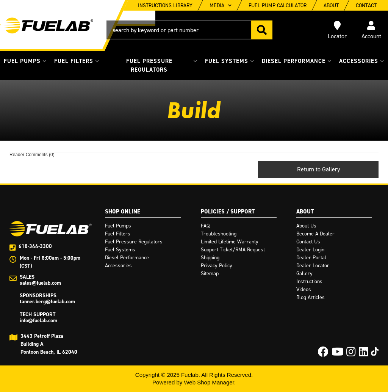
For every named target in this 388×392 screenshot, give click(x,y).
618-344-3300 (35, 246)
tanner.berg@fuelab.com (47, 301)
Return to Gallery (318, 169)
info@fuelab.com (38, 320)
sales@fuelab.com (40, 283)
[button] (189, 29)
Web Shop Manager (209, 382)
